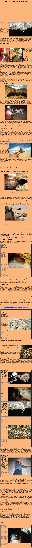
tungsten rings (7, 517)
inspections (20, 514)
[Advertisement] (10, 13)
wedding (19, 516)
